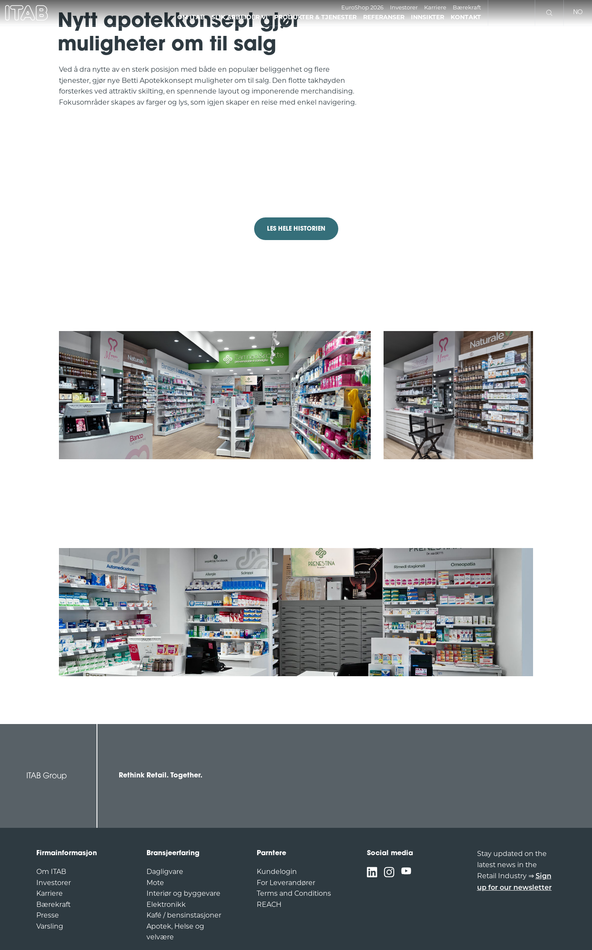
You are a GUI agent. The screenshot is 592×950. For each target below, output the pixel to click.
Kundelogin (277, 872)
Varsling (49, 926)
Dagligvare (165, 872)
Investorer (404, 7)
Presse (47, 915)
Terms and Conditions (294, 893)
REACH (269, 904)
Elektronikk (166, 904)
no (578, 12)
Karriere (435, 7)
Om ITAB (51, 872)
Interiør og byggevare (183, 893)
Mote (155, 883)
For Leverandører (286, 883)
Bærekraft (467, 7)
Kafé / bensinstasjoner (184, 915)
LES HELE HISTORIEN (296, 229)
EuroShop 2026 (362, 7)
